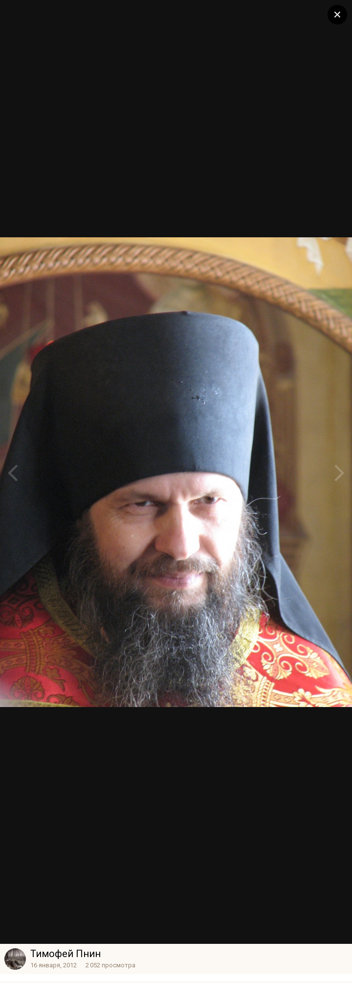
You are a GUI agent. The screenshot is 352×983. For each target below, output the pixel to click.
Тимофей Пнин (65, 954)
